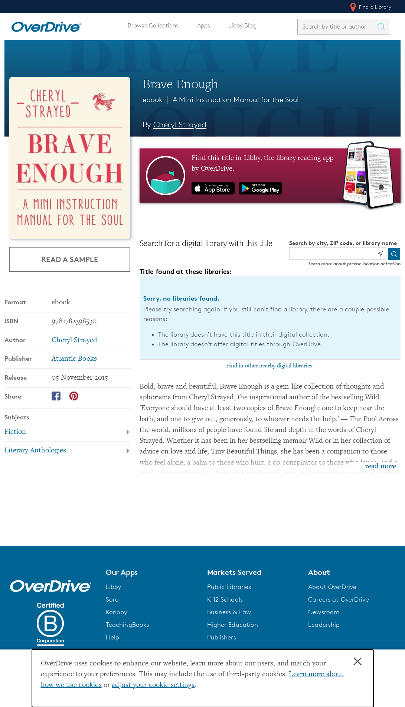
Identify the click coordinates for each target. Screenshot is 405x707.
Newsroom (324, 612)
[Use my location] (380, 254)
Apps (203, 25)
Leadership (324, 624)
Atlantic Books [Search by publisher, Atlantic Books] (74, 359)
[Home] (46, 25)
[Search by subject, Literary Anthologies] (67, 451)
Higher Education (232, 624)
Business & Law (229, 612)
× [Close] (357, 661)
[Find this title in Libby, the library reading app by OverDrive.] (270, 175)
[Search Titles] (383, 26)
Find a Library (370, 7)
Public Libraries (229, 586)
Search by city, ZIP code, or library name (343, 242)
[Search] (394, 254)
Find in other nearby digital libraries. (270, 366)
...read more (378, 466)
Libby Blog (242, 25)
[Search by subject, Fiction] (67, 432)
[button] (152, 572)
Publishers (221, 637)
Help (113, 637)
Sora (112, 599)
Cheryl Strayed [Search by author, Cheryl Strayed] (179, 124)
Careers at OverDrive (338, 599)
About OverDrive (332, 586)
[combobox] (337, 26)
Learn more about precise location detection (354, 263)
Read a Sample (69, 259)
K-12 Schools (225, 599)
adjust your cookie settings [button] (153, 685)
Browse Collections (153, 25)
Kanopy (116, 612)
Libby (113, 586)
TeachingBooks (127, 624)
